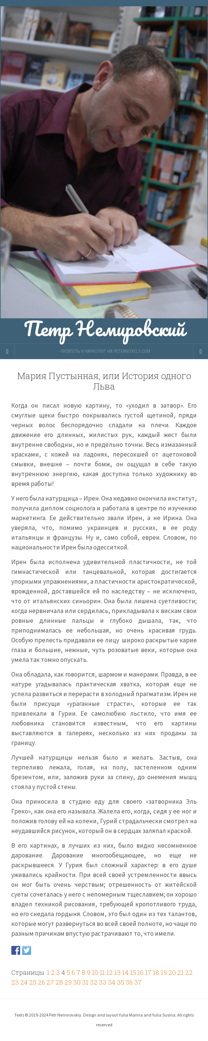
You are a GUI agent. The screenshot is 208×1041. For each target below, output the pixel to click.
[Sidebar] (7, 351)
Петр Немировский (104, 172)
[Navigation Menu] (200, 351)
